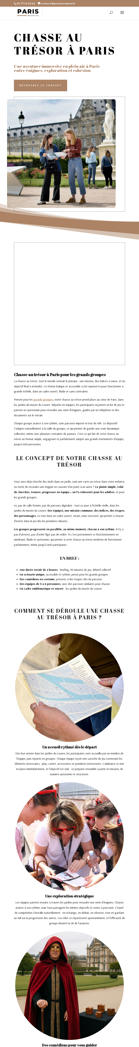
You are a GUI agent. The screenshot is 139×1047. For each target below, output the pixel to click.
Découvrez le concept (40, 85)
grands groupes (43, 399)
